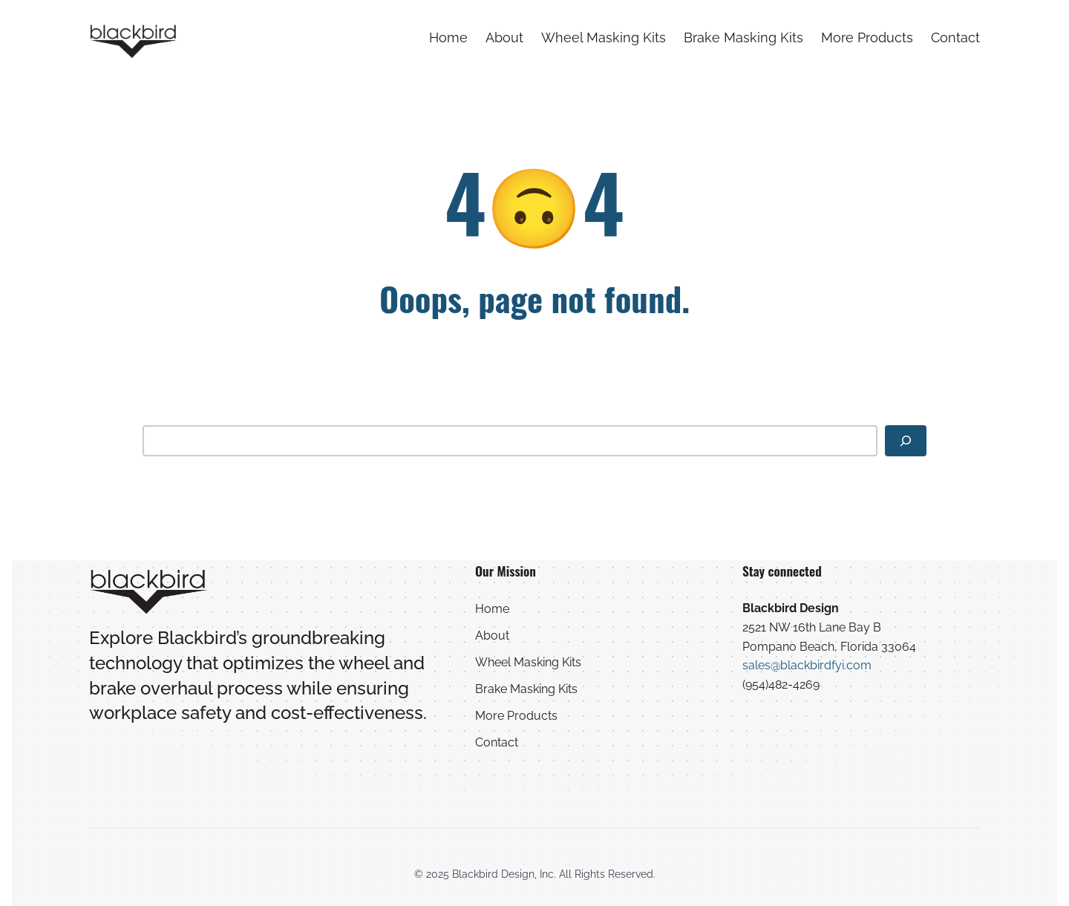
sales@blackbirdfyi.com (807, 665)
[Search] (905, 440)
